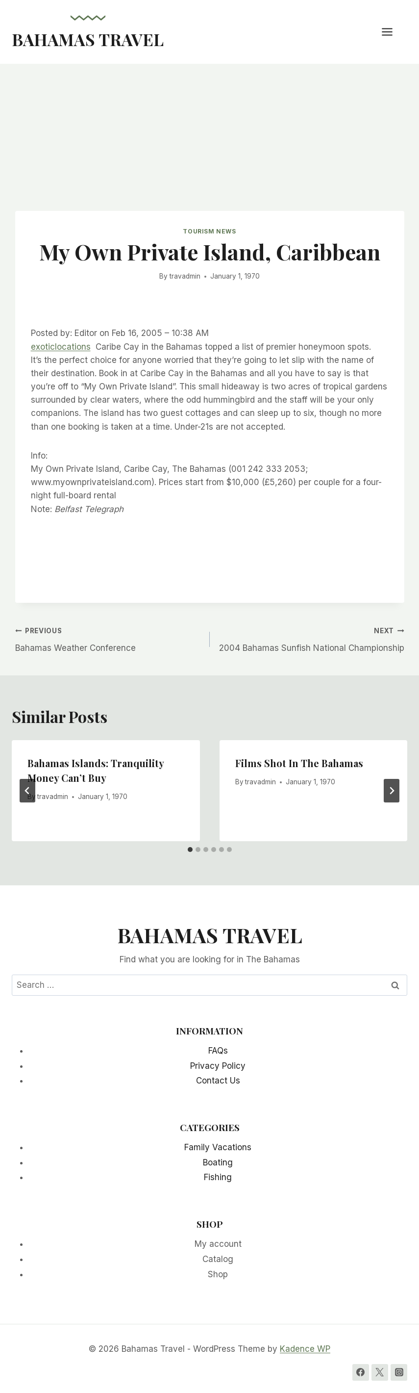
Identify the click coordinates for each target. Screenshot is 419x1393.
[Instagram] (399, 1372)
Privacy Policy (218, 1066)
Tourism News (209, 231)
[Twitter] (379, 1372)
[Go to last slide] (27, 790)
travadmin (185, 276)
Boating (218, 1162)
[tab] (190, 849)
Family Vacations (217, 1147)
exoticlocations (61, 347)
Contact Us (218, 1080)
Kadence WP (305, 1349)
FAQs (218, 1051)
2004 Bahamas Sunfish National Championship (311, 638)
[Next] (391, 790)
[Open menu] (392, 32)
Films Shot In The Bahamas (299, 763)
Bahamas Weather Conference (108, 638)
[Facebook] (360, 1372)
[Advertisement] (209, 137)
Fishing (218, 1177)
